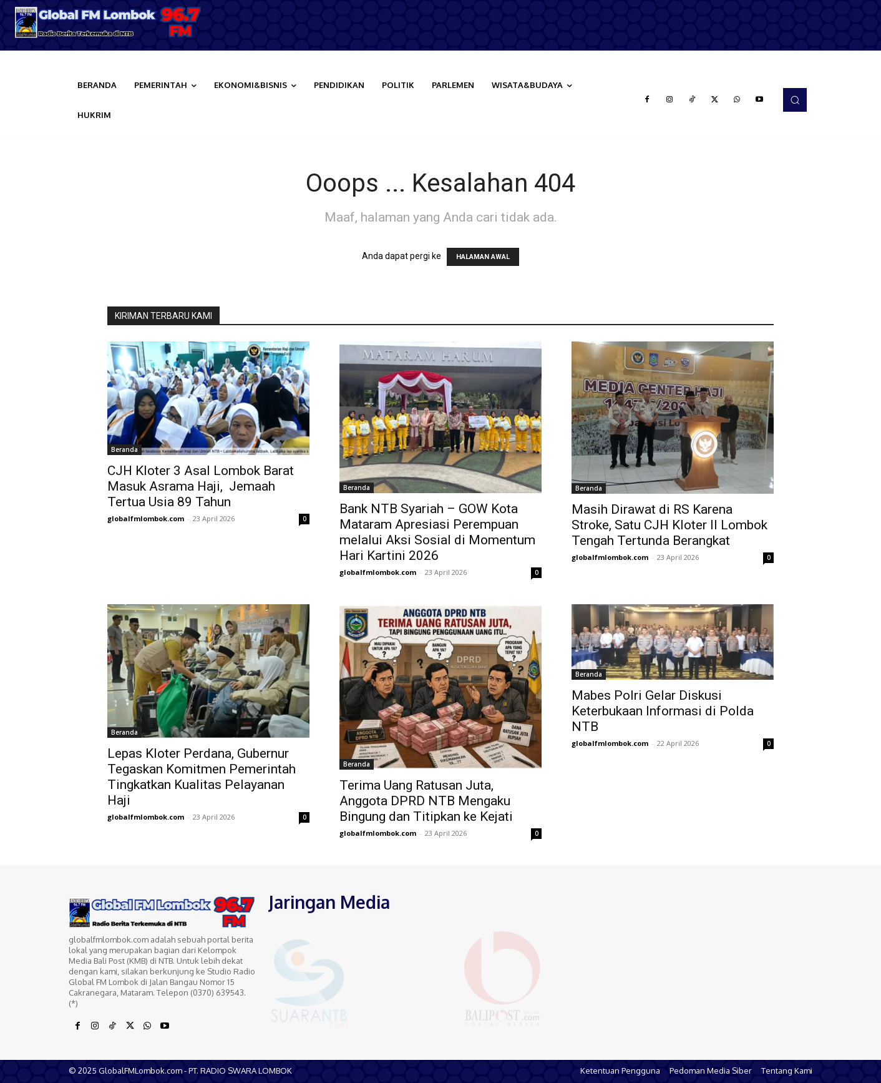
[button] (795, 100)
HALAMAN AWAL (483, 257)
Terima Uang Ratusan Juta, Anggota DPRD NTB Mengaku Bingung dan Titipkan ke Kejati (426, 801)
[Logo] (110, 22)
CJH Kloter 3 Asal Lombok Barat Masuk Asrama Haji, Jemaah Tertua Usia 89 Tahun (200, 486)
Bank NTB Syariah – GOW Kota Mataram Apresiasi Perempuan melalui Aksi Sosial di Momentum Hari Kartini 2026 (437, 532)
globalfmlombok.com (145, 518)
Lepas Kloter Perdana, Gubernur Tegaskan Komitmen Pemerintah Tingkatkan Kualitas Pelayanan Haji (201, 777)
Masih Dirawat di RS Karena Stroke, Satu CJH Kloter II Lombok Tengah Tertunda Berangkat (669, 525)
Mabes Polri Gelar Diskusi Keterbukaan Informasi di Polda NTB (663, 711)
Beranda (124, 449)
